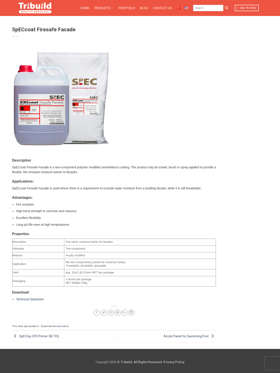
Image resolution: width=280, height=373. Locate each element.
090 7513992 (246, 8)
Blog (144, 8)
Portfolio (126, 8)
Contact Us (162, 8)
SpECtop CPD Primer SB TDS (35, 336)
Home (84, 8)
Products (104, 8)
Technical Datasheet (30, 299)
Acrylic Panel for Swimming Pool (190, 336)
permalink (63, 326)
